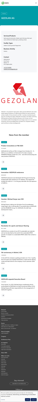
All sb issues (3, 344)
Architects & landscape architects (7, 314)
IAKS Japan (3, 366)
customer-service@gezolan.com (10, 69)
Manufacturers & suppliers (6, 318)
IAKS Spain (3, 371)
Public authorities (4, 320)
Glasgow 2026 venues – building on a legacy (9, 325)
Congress (3, 336)
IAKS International (4, 357)
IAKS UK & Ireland (4, 374)
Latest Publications (4, 333)
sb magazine (4, 342)
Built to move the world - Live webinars (8, 328)
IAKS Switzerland (4, 373)
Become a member (4, 313)
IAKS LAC (3, 367)
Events (3, 323)
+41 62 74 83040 (7, 67)
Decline (27, 399)
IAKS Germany (4, 364)
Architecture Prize (5, 339)
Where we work (5, 355)
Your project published (5, 346)
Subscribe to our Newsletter (19, 383)
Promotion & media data (6, 347)
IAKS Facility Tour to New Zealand (7, 326)
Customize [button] (3, 399)
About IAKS (4, 352)
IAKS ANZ (3, 359)
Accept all (33, 399)
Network (3, 309)
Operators (3, 316)
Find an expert (4, 311)
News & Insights (5, 331)
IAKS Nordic (3, 369)
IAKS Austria (3, 361)
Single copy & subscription (6, 349)
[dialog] (19, 396)
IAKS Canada (3, 362)
